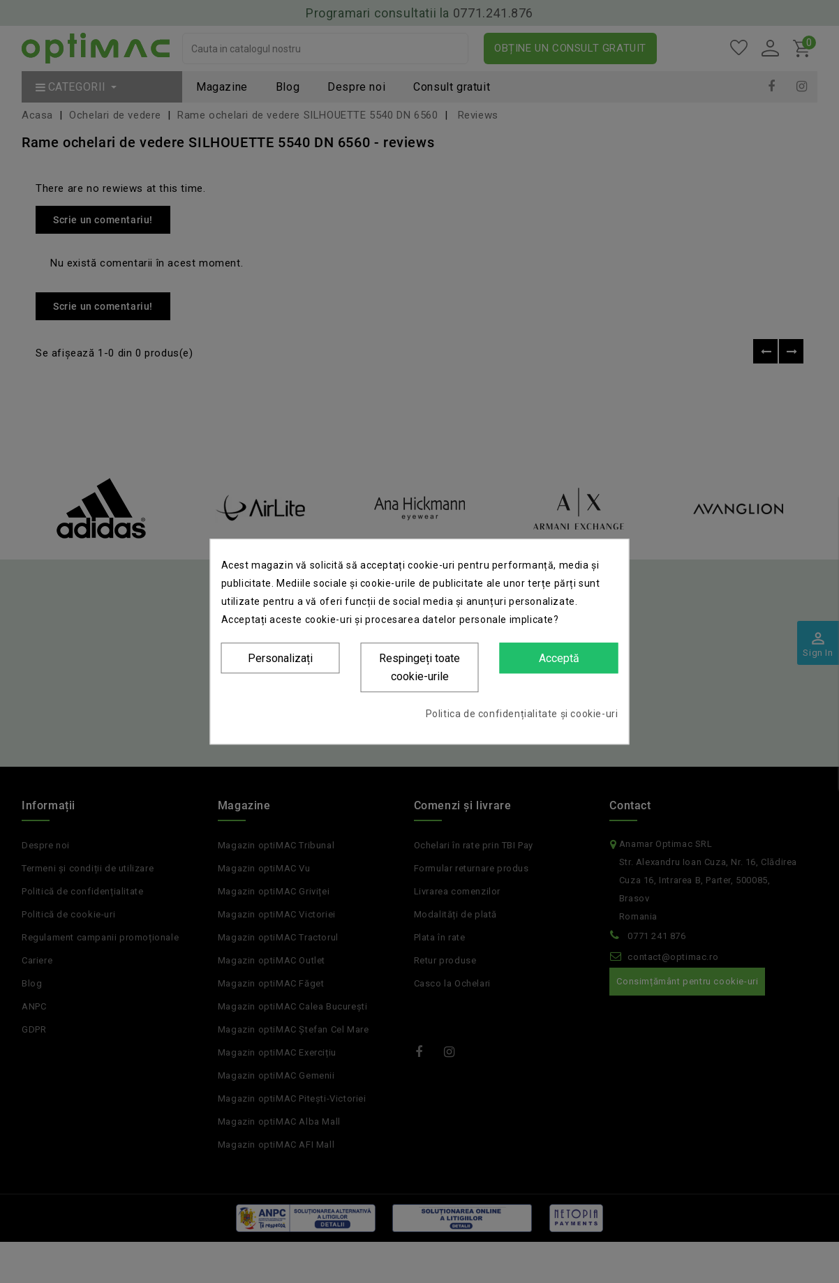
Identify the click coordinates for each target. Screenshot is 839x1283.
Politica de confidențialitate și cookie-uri (522, 713)
